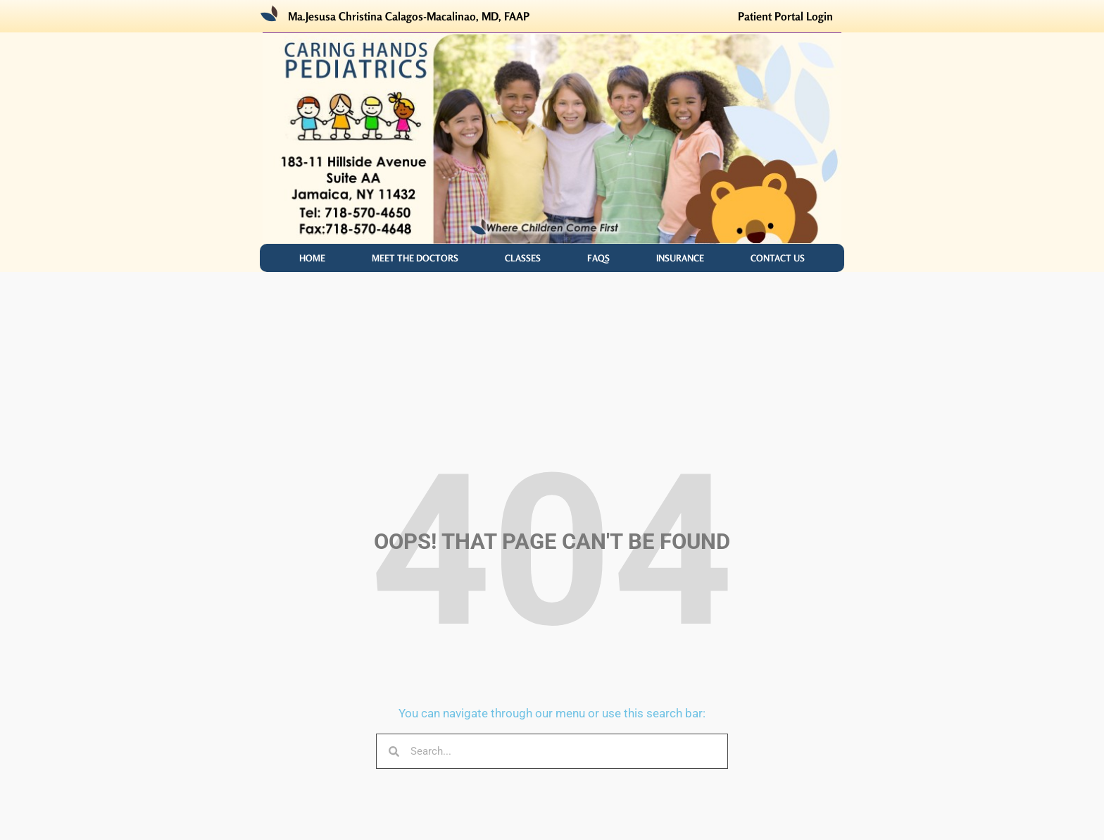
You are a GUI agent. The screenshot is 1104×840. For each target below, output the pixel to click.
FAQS (598, 258)
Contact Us (778, 258)
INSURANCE (680, 258)
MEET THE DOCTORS (415, 258)
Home (312, 258)
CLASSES (523, 258)
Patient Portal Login (785, 16)
